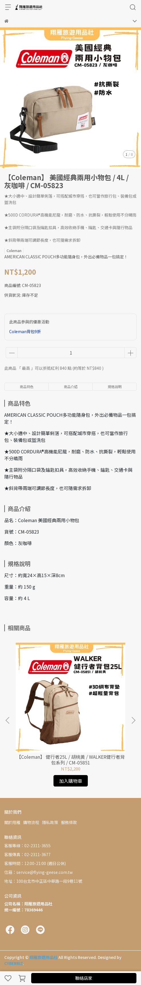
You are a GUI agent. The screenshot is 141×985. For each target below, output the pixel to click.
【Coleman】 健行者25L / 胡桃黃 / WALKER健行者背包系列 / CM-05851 (71, 759)
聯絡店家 (83, 978)
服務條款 (69, 822)
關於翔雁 (12, 822)
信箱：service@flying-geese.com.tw (38, 872)
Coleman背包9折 (25, 331)
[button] (133, 720)
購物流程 (31, 822)
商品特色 (26, 386)
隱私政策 (50, 822)
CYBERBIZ (13, 963)
